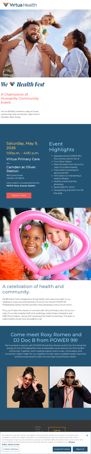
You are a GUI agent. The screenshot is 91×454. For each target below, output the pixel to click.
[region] (45, 443)
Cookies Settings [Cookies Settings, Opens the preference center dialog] (10, 449)
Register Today (19, 195)
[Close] (87, 435)
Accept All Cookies (62, 449)
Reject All (80, 449)
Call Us (56, 430)
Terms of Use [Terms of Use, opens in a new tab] (13, 444)
